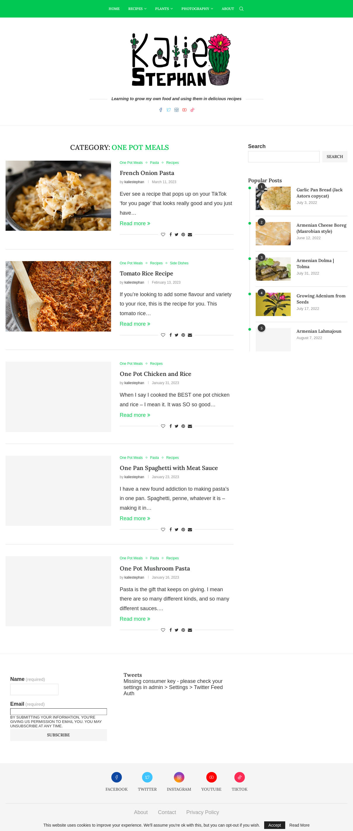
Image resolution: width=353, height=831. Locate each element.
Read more (135, 223)
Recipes (135, 8)
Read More (299, 825)
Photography (195, 8)
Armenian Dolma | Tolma (315, 263)
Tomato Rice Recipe (146, 273)
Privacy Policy (202, 812)
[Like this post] (163, 234)
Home (114, 8)
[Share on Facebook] (170, 234)
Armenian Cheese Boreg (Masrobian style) (321, 228)
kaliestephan (134, 182)
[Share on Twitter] (177, 234)
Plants (162, 8)
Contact (167, 812)
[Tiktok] (192, 111)
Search (257, 146)
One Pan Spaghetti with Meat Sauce (169, 467)
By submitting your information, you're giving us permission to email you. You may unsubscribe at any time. (56, 721)
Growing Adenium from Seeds (321, 299)
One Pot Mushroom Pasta (155, 568)
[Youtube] (184, 111)
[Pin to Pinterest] (183, 234)
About (228, 8)
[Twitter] (169, 111)
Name (27, 679)
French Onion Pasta (147, 172)
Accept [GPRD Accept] (275, 825)
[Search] (241, 8)
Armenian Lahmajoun (319, 331)
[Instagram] (176, 111)
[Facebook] (161, 111)
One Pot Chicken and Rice (155, 373)
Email (27, 704)
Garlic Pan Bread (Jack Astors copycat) (320, 193)
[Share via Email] (190, 234)
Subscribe (58, 735)
